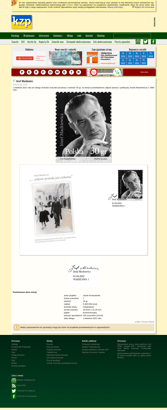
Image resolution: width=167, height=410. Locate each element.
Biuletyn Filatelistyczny (91, 347)
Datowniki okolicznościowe (78, 42)
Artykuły (14, 344)
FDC (23, 42)
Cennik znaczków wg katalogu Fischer (62, 363)
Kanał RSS (18, 385)
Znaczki (14, 42)
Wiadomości (29, 35)
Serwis (14, 363)
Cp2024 (130, 55)
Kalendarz (58, 35)
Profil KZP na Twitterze (23, 391)
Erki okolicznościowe (102, 42)
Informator (44, 35)
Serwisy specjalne (18, 366)
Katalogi (15, 35)
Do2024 (137, 55)
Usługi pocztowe (18, 355)
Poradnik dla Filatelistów (21, 347)
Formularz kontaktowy (91, 344)
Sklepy (70, 35)
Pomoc (14, 358)
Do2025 (137, 62)
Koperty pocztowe (54, 350)
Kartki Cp (32, 42)
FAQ (13, 360)
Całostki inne (58, 42)
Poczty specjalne (122, 42)
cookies (69, 5)
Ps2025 (144, 62)
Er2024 (144, 55)
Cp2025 (130, 62)
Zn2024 (123, 55)
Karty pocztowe (53, 347)
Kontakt (89, 35)
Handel (14, 350)
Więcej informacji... (115, 7)
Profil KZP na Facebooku (24, 396)
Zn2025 (123, 62)
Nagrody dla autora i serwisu (93, 352)
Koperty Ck (44, 42)
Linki (79, 35)
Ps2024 (151, 55)
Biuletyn (101, 35)
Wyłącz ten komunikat (143, 7)
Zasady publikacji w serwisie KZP (95, 350)
